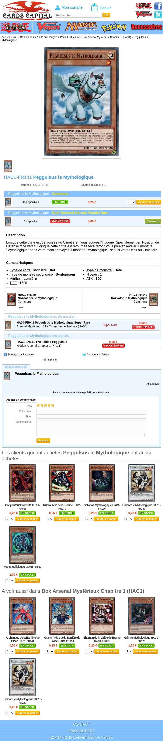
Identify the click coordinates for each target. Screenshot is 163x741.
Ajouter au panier (148, 202)
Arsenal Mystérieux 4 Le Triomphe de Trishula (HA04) (52, 326)
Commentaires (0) (16, 367)
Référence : (26, 184)
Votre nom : (25, 411)
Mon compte (72, 7)
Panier (105, 8)
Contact (81, 724)
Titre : (29, 416)
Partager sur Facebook (21, 354)
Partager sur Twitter (98, 354)
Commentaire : (23, 421)
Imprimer (53, 359)
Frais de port (81, 731)
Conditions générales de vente (81, 737)
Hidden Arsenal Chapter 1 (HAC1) (39, 345)
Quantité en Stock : (91, 184)
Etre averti (153, 221)
